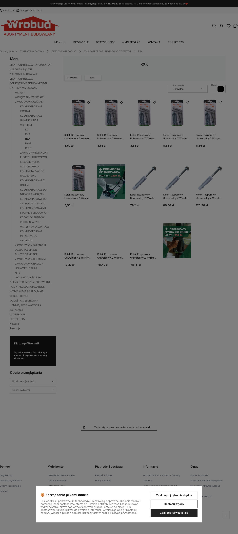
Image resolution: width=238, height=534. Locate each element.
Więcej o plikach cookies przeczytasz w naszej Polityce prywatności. (94, 513)
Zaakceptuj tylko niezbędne (174, 495)
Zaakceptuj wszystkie (174, 512)
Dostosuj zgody (174, 504)
